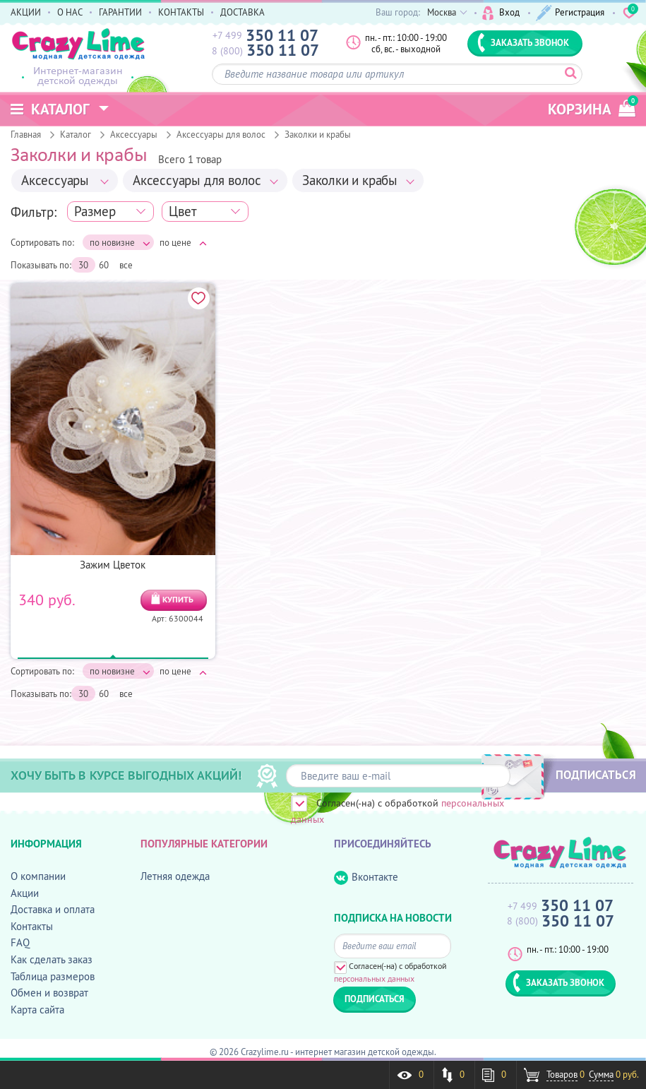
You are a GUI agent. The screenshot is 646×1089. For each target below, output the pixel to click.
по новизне (120, 242)
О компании (38, 876)
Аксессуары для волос (221, 134)
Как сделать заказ (51, 959)
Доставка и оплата (53, 909)
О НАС (70, 12)
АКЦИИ (26, 12)
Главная (26, 134)
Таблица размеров (53, 976)
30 (83, 264)
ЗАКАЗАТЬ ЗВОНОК (523, 42)
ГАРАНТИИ (120, 12)
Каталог (75, 134)
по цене (183, 242)
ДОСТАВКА (242, 12)
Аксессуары (133, 134)
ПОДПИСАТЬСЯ (596, 774)
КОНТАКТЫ (181, 12)
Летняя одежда (175, 876)
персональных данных (374, 978)
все (126, 264)
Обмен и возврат (49, 992)
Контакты (32, 926)
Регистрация (570, 13)
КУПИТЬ (177, 599)
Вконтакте (366, 877)
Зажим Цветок (112, 564)
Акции (25, 893)
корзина (591, 107)
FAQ (20, 942)
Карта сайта (37, 1009)
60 (104, 264)
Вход (501, 13)
